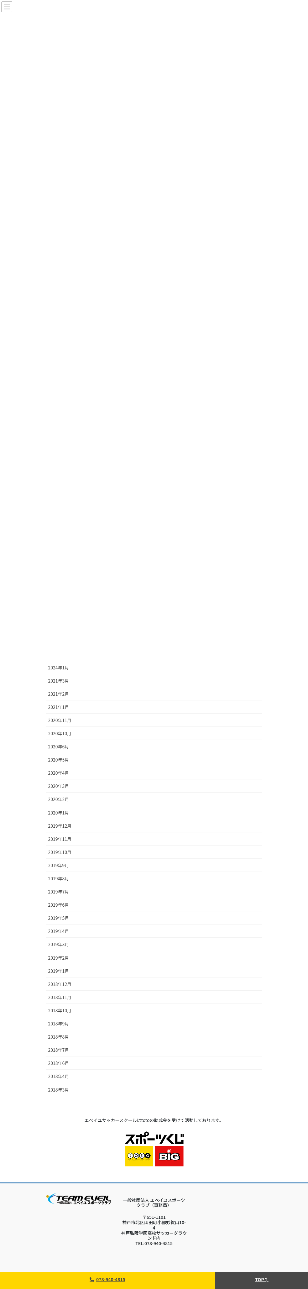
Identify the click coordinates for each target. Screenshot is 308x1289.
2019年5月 (58, 918)
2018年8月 (58, 1037)
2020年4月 (58, 773)
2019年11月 (60, 839)
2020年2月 (58, 799)
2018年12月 (60, 984)
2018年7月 (58, 1050)
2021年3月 (58, 681)
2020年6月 (58, 746)
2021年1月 (58, 707)
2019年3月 (58, 944)
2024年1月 (58, 667)
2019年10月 (60, 852)
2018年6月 (58, 1063)
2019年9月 (58, 865)
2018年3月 (58, 1090)
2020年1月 (58, 813)
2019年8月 (58, 878)
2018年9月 (58, 1023)
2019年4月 (58, 931)
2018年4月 (58, 1076)
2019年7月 (58, 891)
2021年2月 (58, 694)
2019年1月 (58, 971)
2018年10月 (60, 1010)
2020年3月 (58, 786)
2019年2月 (58, 958)
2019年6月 (58, 905)
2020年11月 (60, 720)
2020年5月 (58, 760)
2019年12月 (60, 826)
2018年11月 (60, 997)
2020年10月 (60, 733)
